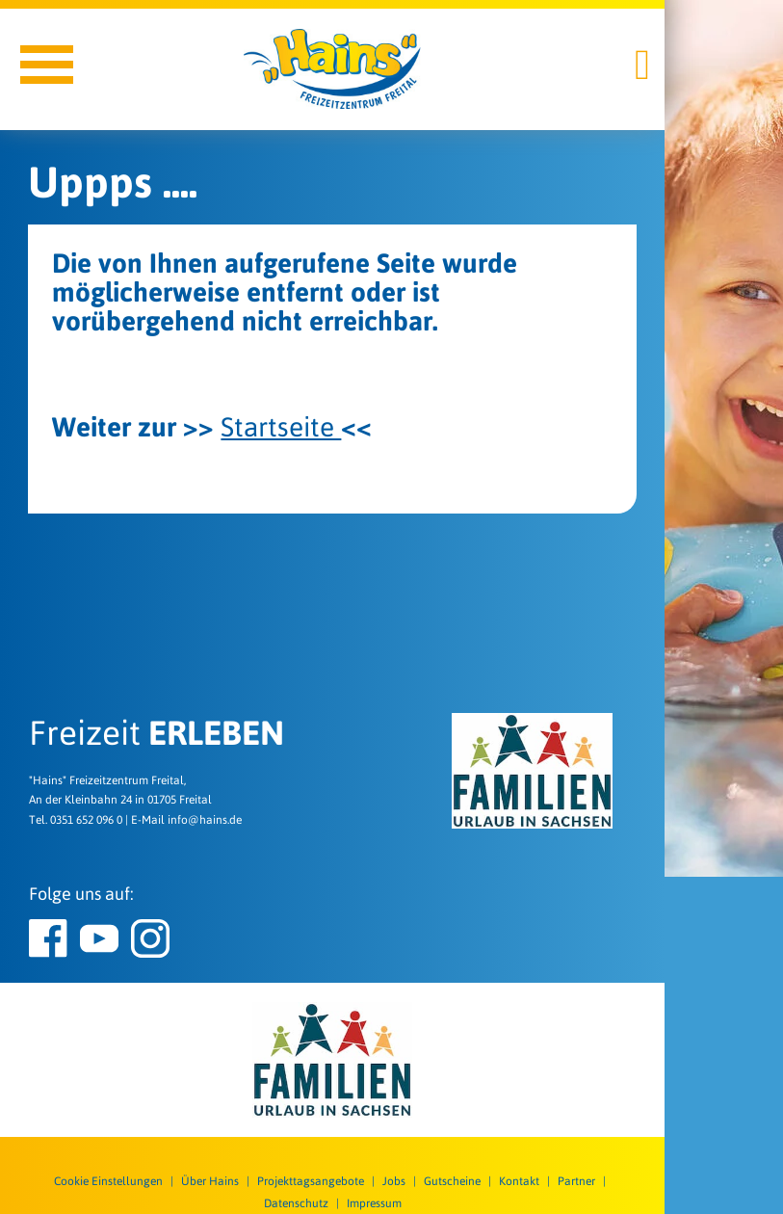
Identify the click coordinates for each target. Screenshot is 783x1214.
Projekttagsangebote (310, 1181)
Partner (576, 1181)
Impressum (374, 1203)
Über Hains (210, 1181)
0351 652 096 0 (86, 820)
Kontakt (519, 1181)
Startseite (281, 426)
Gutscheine (452, 1181)
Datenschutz (296, 1203)
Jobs (393, 1181)
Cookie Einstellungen (108, 1181)
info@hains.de (205, 820)
